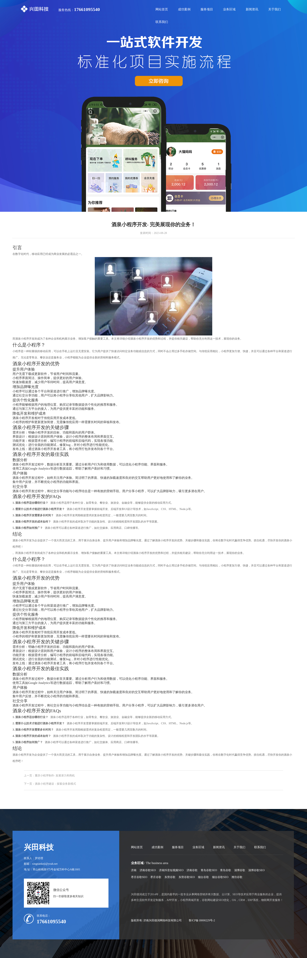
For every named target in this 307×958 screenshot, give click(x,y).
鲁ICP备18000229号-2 (202, 920)
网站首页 (161, 9)
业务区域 (229, 9)
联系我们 (161, 22)
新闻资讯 (252, 9)
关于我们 (274, 9)
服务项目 (206, 9)
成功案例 (184, 9)
